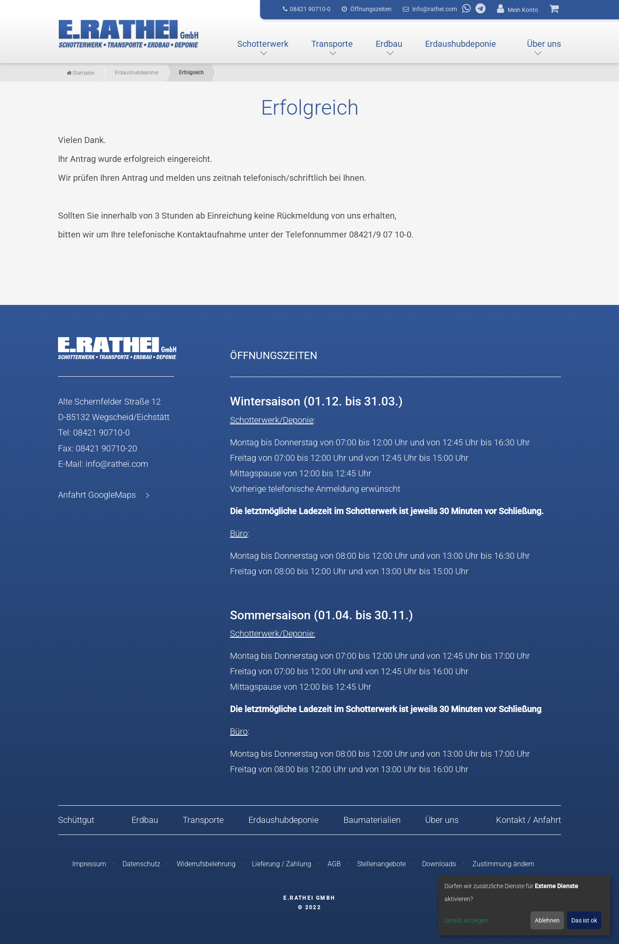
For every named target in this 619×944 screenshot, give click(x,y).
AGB (334, 863)
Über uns (442, 820)
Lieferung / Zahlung (281, 863)
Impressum (89, 863)
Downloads (439, 863)
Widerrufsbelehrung (206, 863)
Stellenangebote (381, 863)
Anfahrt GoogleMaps (97, 494)
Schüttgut (76, 820)
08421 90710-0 (101, 432)
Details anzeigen (466, 920)
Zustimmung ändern (503, 863)
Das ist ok (584, 920)
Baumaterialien (372, 820)
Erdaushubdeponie (283, 820)
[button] (263, 44)
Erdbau (145, 820)
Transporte (203, 820)
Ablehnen (547, 920)
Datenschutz (141, 863)
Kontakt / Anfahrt (528, 820)
